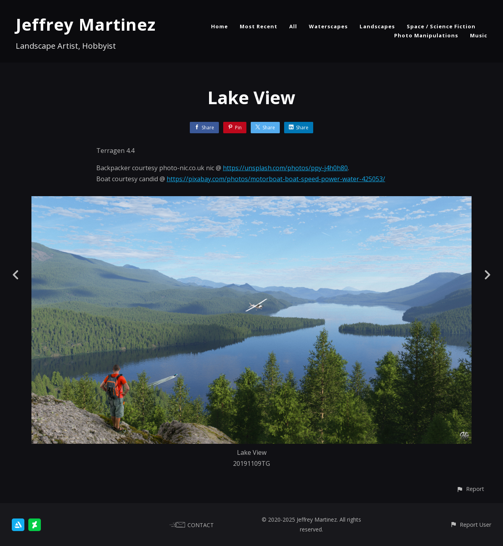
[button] (470, 489)
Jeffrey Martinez (86, 24)
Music (478, 35)
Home (219, 26)
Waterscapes (328, 26)
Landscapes (377, 26)
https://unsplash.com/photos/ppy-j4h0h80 (285, 168)
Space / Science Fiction (441, 26)
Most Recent (258, 26)
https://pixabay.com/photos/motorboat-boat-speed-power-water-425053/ (276, 179)
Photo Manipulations (426, 35)
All (293, 26)
